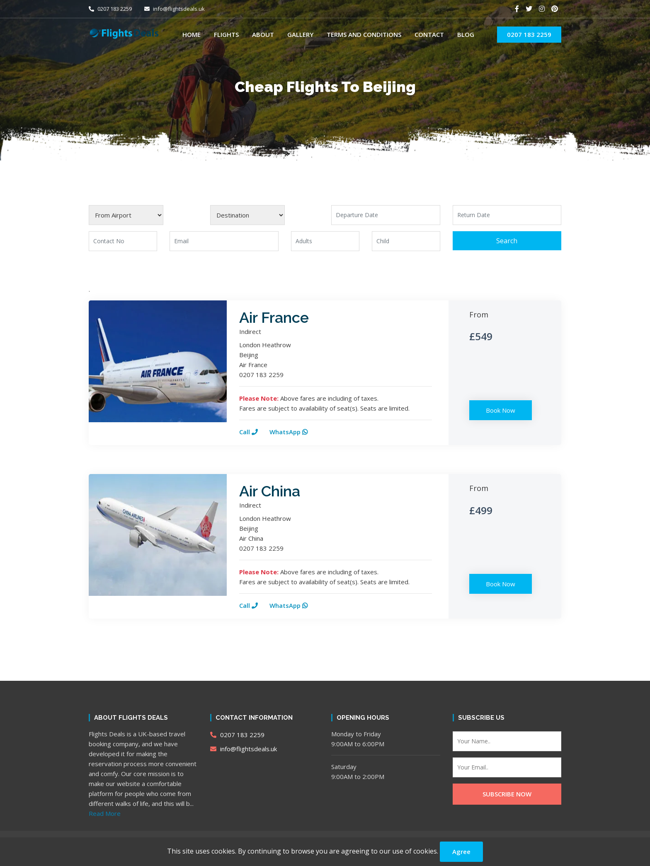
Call (248, 432)
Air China (269, 491)
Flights (226, 34)
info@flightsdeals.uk (174, 8)
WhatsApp (288, 432)
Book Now (500, 410)
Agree (461, 851)
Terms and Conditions (364, 34)
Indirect (250, 331)
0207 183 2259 (110, 8)
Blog (465, 34)
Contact (429, 34)
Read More (105, 813)
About (263, 34)
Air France (274, 317)
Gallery (300, 34)
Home (191, 34)
